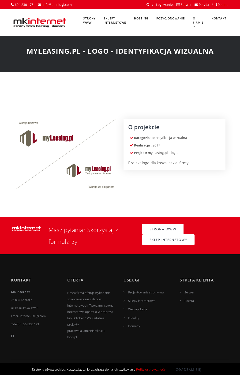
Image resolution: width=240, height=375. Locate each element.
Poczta (202, 4)
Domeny (134, 326)
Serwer (184, 4)
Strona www (163, 229)
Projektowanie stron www (146, 292)
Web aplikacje (137, 309)
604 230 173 (22, 4)
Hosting (141, 18)
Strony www (89, 20)
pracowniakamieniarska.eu (86, 331)
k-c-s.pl (72, 337)
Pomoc (222, 4)
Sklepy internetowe (115, 20)
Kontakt (219, 18)
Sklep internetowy (168, 239)
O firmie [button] (198, 20)
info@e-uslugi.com (55, 4)
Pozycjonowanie (170, 18)
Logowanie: (165, 4)
